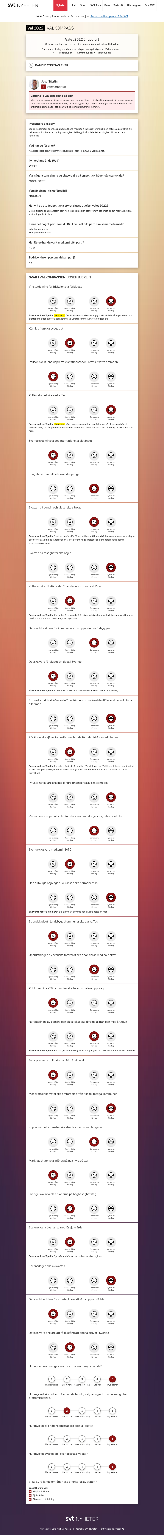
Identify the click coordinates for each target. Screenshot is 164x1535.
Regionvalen (104, 52)
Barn (107, 5)
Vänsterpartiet (56, 87)
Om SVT (150, 5)
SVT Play (95, 5)
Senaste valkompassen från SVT (109, 16)
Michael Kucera (64, 1529)
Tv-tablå (118, 5)
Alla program (134, 5)
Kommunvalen (85, 52)
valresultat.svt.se (109, 44)
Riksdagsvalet (64, 52)
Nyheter (60, 5)
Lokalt (72, 5)
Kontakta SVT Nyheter (86, 1529)
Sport (83, 5)
